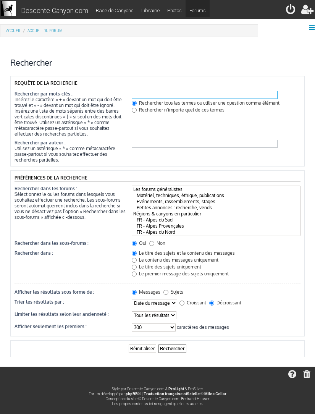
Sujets (173, 292)
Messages (146, 292)
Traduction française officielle (172, 394)
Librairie (150, 10)
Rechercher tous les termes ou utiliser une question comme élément (205, 103)
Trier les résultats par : (39, 302)
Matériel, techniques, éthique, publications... (216, 195)
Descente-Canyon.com (54, 10)
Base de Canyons (115, 10)
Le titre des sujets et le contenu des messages (183, 253)
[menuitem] (291, 11)
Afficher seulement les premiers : (51, 326)
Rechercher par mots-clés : (44, 94)
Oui (139, 243)
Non (157, 243)
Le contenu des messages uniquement (175, 260)
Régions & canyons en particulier (216, 214)
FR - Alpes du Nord (216, 232)
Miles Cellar (215, 394)
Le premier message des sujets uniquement (180, 274)
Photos (174, 10)
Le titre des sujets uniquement (166, 267)
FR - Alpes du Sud (216, 220)
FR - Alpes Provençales (216, 226)
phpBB (132, 394)
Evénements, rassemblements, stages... (216, 202)
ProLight (176, 389)
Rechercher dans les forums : (46, 188)
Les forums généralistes (216, 189)
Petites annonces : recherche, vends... (216, 208)
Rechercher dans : (34, 253)
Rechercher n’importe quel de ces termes (178, 110)
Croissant (192, 303)
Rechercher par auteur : (40, 143)
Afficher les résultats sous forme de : (54, 292)
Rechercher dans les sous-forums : (52, 243)
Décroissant (225, 303)
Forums (197, 10)
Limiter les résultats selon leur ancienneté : (62, 314)
